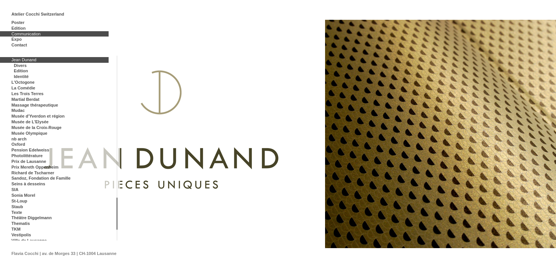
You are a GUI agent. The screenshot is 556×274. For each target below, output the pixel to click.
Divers (20, 65)
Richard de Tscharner (32, 172)
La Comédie (23, 88)
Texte (16, 212)
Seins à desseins (28, 184)
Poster (17, 22)
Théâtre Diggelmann (31, 217)
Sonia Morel (23, 195)
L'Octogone (23, 82)
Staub (17, 206)
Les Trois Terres (27, 93)
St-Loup (19, 201)
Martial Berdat (25, 99)
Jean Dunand (23, 59)
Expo (16, 39)
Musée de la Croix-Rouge (36, 127)
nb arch (19, 139)
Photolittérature (27, 155)
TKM (16, 229)
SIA (14, 189)
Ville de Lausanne (29, 240)
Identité (21, 76)
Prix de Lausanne (28, 161)
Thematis (20, 223)
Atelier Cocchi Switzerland (37, 14)
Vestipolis (21, 235)
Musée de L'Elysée (29, 121)
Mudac (18, 110)
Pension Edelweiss (30, 150)
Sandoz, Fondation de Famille (41, 178)
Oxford (18, 144)
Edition (18, 28)
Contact (19, 45)
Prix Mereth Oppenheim (34, 167)
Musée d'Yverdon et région (38, 116)
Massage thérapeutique (34, 105)
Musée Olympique (29, 133)
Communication (25, 34)
